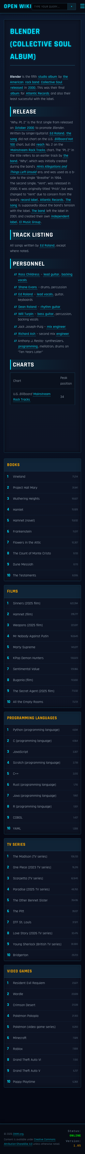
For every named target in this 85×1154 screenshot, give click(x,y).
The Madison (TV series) (42, 856)
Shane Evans (27, 287)
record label (29, 200)
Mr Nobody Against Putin (42, 636)
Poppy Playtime (42, 1082)
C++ (42, 774)
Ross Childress (28, 274)
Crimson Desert (42, 1005)
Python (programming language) (42, 730)
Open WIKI (18, 6)
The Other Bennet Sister (42, 900)
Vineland (42, 477)
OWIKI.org (18, 1134)
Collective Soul (51, 82)
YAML (42, 828)
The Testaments (42, 575)
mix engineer (56, 327)
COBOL (42, 818)
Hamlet (42, 510)
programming (28, 346)
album (14, 93)
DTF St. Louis (42, 922)
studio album (47, 77)
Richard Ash (26, 334)
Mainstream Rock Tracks (27, 150)
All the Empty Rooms (42, 702)
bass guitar (45, 314)
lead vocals (45, 294)
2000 (31, 88)
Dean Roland (27, 307)
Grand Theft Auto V (42, 1071)
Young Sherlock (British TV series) (42, 944)
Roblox (42, 1049)
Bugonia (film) (42, 680)
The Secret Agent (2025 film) (42, 691)
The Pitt (42, 911)
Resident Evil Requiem (42, 983)
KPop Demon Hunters (42, 658)
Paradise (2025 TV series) (42, 889)
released (16, 88)
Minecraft (42, 1038)
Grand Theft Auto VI (42, 1060)
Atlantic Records (37, 93)
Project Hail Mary (42, 488)
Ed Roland (57, 133)
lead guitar (51, 274)
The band (38, 211)
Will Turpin (25, 314)
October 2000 (24, 128)
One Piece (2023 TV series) (42, 867)
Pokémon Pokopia (42, 1016)
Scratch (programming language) (42, 763)
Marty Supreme (42, 647)
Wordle (42, 994)
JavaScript (42, 752)
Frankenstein (42, 532)
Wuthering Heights (42, 499)
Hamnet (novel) (42, 521)
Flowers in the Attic (42, 542)
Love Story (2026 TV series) (42, 933)
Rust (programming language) (42, 785)
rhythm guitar (50, 307)
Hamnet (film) (42, 614)
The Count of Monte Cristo (42, 553)
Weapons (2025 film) (42, 625)
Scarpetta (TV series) (42, 878)
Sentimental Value (42, 669)
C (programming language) (42, 741)
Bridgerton (42, 955)
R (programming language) (42, 807)
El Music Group (29, 222)
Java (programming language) (42, 796)
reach (40, 144)
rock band (32, 82)
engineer (62, 334)
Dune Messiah (42, 564)
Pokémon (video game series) (42, 1027)
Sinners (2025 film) (42, 603)
